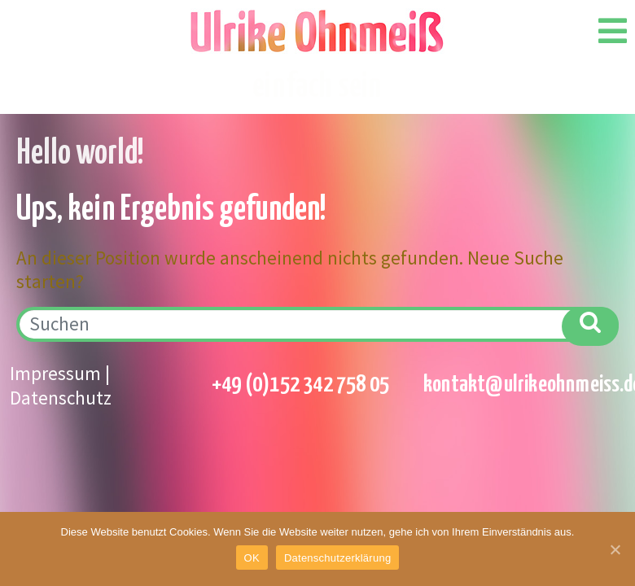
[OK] (615, 549)
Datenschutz (61, 397)
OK (252, 558)
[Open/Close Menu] (612, 31)
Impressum (55, 373)
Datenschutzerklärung (337, 558)
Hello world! (80, 154)
